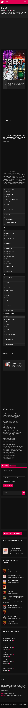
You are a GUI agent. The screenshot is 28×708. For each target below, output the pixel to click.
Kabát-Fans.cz (7, 2)
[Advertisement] (14, 33)
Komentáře (5, 465)
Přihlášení (17, 533)
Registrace (7, 533)
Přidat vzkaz (12, 465)
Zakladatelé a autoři (9, 693)
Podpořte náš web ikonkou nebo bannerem (11, 696)
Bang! (19, 363)
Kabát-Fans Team (10, 704)
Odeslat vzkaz (8, 485)
